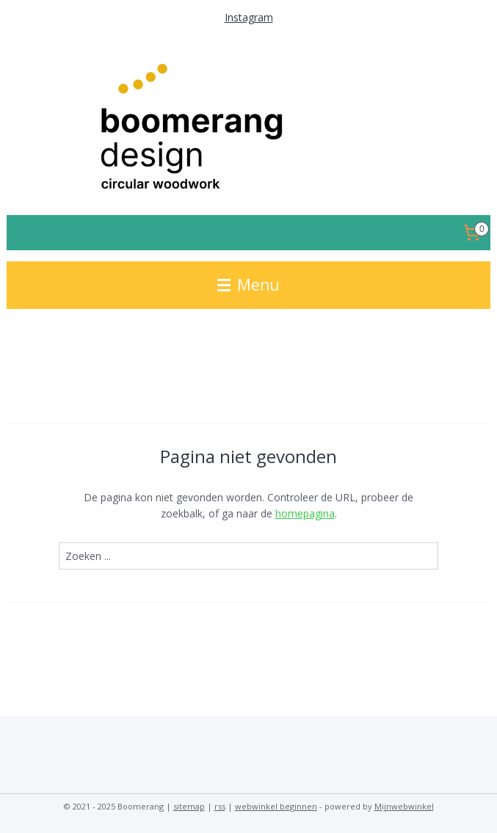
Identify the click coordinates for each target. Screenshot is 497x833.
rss (219, 806)
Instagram (249, 17)
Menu (248, 284)
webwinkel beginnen (276, 806)
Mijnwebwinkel (404, 806)
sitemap (189, 806)
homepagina (305, 513)
